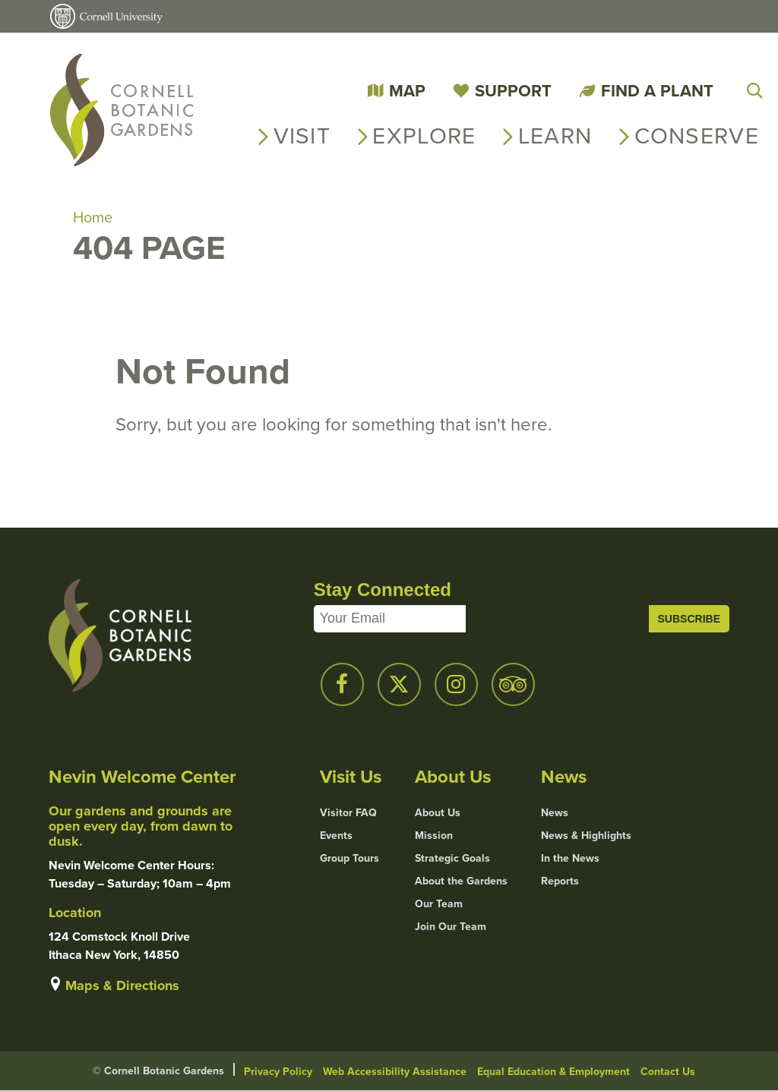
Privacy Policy (278, 1071)
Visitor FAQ (348, 812)
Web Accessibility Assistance (394, 1071)
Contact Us (667, 1071)
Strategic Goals (452, 858)
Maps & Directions (122, 985)
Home (92, 217)
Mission (434, 835)
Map (407, 90)
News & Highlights (586, 835)
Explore (424, 136)
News (554, 812)
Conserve (696, 136)
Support (513, 90)
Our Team (439, 903)
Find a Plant (657, 90)
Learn (555, 136)
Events (336, 835)
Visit (302, 136)
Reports (560, 880)
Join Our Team (450, 926)
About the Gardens (461, 880)
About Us (437, 812)
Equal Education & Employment (553, 1071)
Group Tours (349, 858)
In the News (570, 858)
